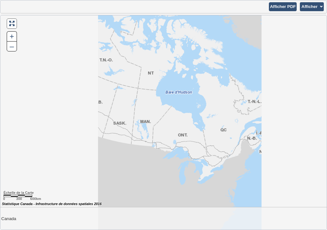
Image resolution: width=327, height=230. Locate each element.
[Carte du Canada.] (163, 122)
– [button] (12, 46)
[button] (283, 6)
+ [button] (12, 36)
